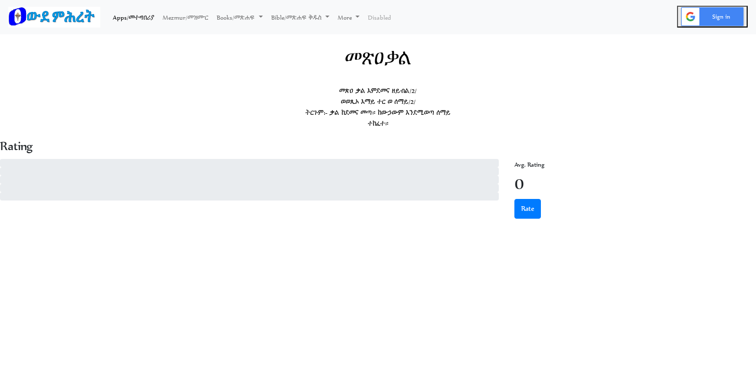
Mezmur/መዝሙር (185, 17)
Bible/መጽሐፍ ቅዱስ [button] (297, 17)
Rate (527, 208)
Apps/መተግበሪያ (135, 16)
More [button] (345, 17)
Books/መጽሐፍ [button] (237, 17)
